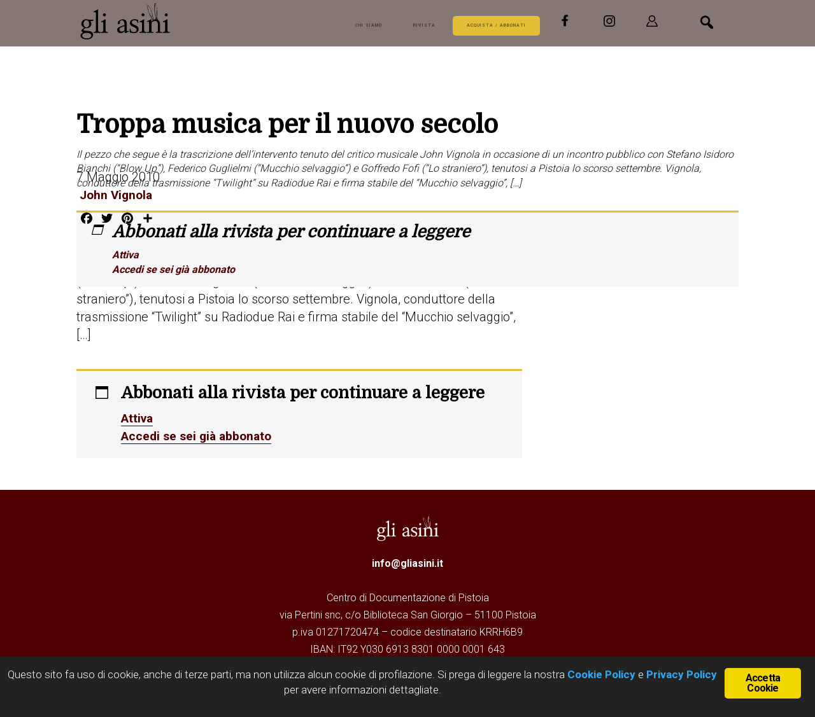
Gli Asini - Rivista (127, 21)
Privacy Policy (681, 674)
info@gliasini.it (407, 562)
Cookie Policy (600, 674)
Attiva (125, 255)
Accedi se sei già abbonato (173, 269)
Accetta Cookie (763, 682)
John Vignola (114, 194)
